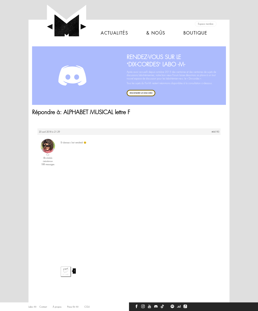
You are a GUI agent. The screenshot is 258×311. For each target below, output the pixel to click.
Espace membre (205, 23)
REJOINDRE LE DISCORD (141, 93)
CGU (87, 306)
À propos (57, 306)
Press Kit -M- (73, 306)
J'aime (66, 272)
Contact (43, 306)
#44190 (215, 131)
